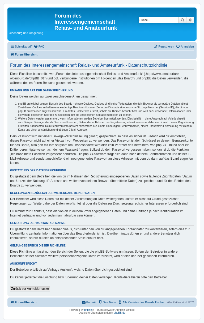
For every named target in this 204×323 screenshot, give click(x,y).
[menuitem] (39, 46)
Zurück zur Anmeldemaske (30, 289)
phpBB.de (119, 312)
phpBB (88, 309)
